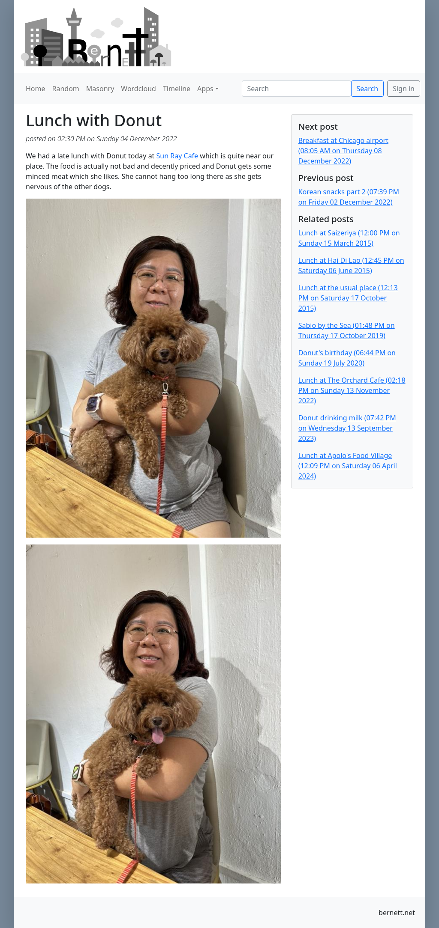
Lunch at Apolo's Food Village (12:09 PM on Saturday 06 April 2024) (347, 466)
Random (65, 88)
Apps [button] (205, 88)
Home (35, 88)
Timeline (176, 88)
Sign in (404, 88)
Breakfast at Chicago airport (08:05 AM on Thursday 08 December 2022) (343, 151)
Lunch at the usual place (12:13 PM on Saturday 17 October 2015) (348, 298)
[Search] (296, 88)
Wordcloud (138, 88)
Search (368, 88)
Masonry (100, 88)
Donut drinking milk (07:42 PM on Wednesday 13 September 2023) (347, 428)
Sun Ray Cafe (177, 156)
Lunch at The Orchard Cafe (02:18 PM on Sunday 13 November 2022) (352, 390)
